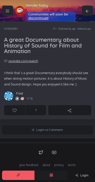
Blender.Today (37, 5)
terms (72, 165)
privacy (59, 165)
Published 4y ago (67, 28)
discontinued (38, 18)
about (46, 165)
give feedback (29, 165)
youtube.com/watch (23, 61)
